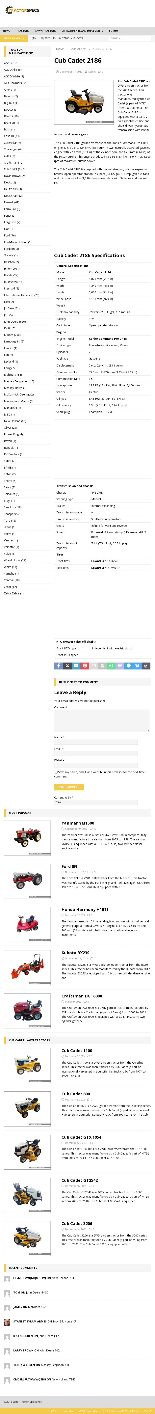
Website (59, 760)
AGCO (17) (10, 63)
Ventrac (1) (11, 540)
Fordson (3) (11, 249)
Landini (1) (10, 348)
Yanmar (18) (12, 580)
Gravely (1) (11, 255)
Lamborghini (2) (14, 341)
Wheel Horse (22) (15, 560)
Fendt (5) (9, 215)
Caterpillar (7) (12, 143)
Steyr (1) (9, 501)
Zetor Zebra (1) (14, 593)
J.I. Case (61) (12, 308)
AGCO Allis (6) (13, 69)
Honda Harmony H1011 (85, 905)
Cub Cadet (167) (14, 169)
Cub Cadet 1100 (77, 1046)
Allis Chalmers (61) (16, 83)
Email (58, 749)
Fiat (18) (9, 229)
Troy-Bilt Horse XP (64, 1317)
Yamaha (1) (11, 573)
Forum (113, 31)
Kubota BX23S (75, 948)
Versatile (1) (11, 547)
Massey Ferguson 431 (55, 1360)
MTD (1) (9, 414)
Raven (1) (10, 441)
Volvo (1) (9, 554)
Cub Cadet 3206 (77, 1219)
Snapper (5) (11, 514)
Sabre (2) (9, 461)
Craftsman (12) (13, 162)
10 (94, 824)
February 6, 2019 (75, 910)
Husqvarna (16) (13, 282)
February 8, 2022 (75, 1095)
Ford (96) (10, 235)
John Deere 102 (49, 1346)
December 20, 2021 (76, 1138)
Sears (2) (9, 487)
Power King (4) (13, 434)
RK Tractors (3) (13, 454)
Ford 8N (69, 861)
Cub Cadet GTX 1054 (81, 1132)
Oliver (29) (10, 427)
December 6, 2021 (75, 1181)
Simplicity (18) (13, 507)
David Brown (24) (15, 176)
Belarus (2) (11, 96)
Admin (92, 71)
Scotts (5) (10, 481)
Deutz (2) (10, 182)
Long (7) (9, 368)
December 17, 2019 (71, 71)
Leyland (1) (11, 361)
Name (58, 737)
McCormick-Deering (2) (19, 394)
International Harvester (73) (21, 295)
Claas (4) (9, 156)
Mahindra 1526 (37, 1302)
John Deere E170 (49, 1331)
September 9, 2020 (76, 824)
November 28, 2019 (76, 954)
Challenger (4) (13, 149)
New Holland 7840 (63, 1273)
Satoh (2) (10, 474)
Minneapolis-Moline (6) (18, 401)
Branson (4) (11, 122)
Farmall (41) (11, 202)
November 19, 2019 (76, 867)
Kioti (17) (9, 328)
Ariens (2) (10, 90)
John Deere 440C (37, 1288)
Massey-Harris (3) (15, 388)
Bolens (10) (11, 116)
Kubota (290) (12, 335)
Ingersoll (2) (11, 288)
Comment (60, 707)
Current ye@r (63, 798)
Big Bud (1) (11, 103)
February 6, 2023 (75, 1052)
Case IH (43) (12, 136)
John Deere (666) (15, 321)
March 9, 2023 (73, 997)
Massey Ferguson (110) (19, 381)
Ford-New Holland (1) (18, 242)
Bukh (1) (9, 129)
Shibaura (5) (11, 494)
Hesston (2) (11, 262)
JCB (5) (8, 315)
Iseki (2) (9, 302)
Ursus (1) (9, 527)
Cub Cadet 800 (76, 1089)
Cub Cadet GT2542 (80, 1176)
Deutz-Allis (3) (13, 189)
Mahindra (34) (13, 374)
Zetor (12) (10, 587)
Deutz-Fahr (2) (13, 196)
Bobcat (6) (10, 109)
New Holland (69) (15, 421)
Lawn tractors (45, 31)
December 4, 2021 (75, 1224)
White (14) (10, 567)
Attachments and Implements (82, 31)
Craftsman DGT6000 (82, 991)
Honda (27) (11, 275)
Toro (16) (10, 520)
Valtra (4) (9, 534)
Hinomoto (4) (12, 268)
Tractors (22, 31)
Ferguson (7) (12, 222)
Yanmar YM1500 (78, 818)
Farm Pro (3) (12, 209)
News (6, 31)
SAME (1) (10, 467)
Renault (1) (11, 447)
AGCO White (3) (14, 76)
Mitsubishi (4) (12, 408)
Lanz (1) (9, 355)
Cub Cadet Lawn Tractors (29, 1036)
